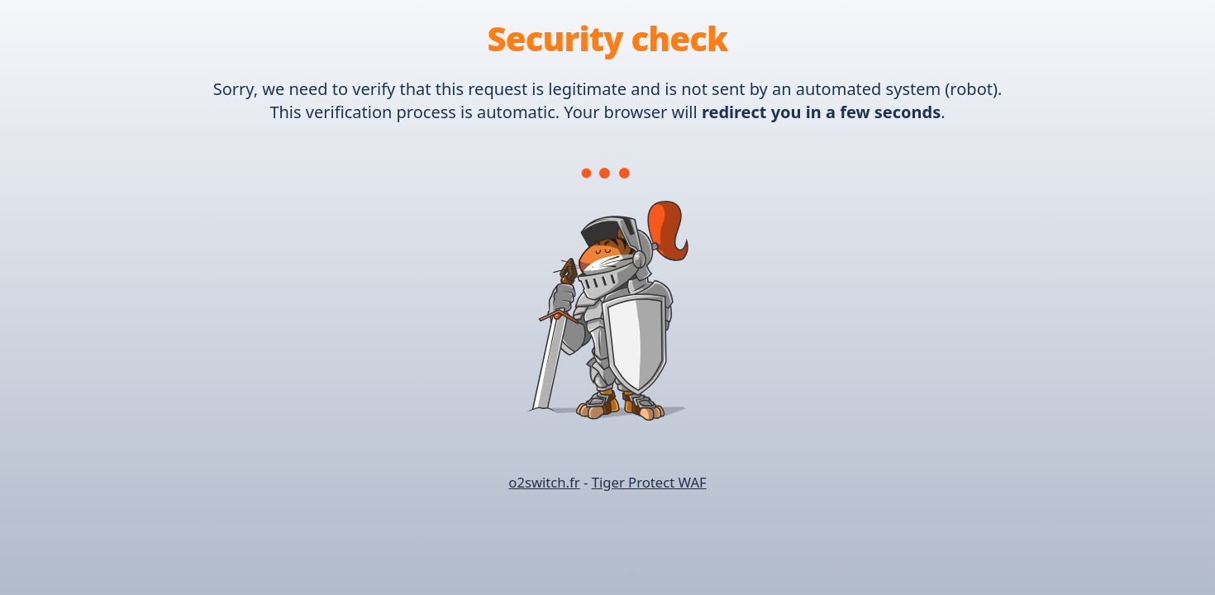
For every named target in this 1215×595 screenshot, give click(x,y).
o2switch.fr (543, 482)
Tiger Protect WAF (649, 482)
